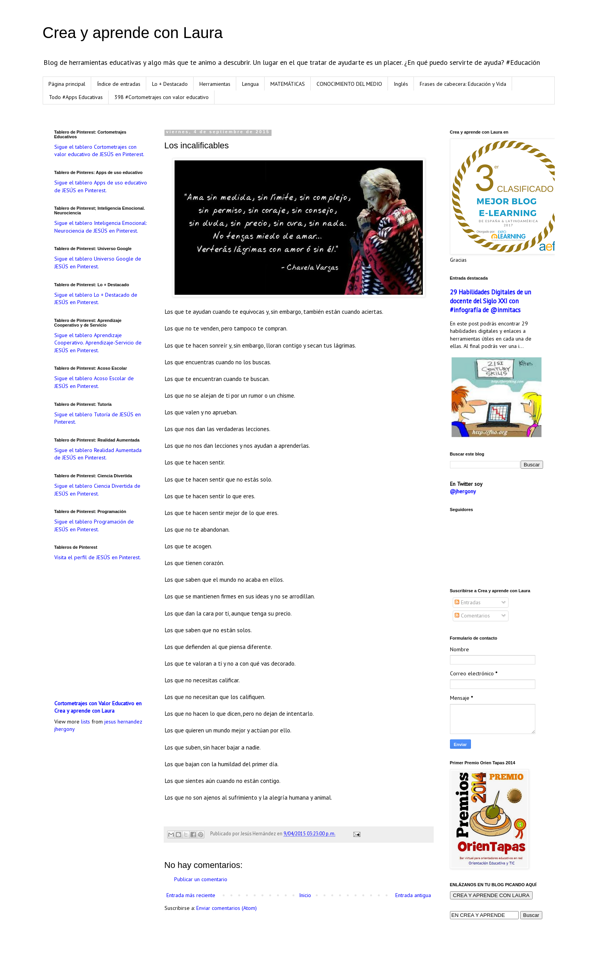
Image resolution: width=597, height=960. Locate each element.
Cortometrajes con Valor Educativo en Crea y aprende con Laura (98, 707)
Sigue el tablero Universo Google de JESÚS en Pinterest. (97, 262)
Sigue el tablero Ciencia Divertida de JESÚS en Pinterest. (97, 489)
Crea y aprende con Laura (133, 32)
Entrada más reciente (190, 895)
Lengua (250, 83)
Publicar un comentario (200, 879)
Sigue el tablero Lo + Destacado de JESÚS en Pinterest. (95, 298)
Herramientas (214, 83)
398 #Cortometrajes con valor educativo (161, 97)
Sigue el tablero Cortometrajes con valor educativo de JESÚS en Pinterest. (99, 150)
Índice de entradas (118, 83)
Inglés (401, 83)
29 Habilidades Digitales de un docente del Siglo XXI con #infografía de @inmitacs (490, 301)
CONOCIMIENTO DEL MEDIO (349, 83)
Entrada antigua (413, 895)
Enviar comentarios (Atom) (226, 907)
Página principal (66, 83)
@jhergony (463, 491)
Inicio (305, 895)
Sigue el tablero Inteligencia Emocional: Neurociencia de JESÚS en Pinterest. (100, 226)
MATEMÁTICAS (287, 83)
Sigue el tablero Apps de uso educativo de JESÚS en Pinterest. (100, 186)
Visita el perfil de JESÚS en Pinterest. (97, 557)
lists (85, 721)
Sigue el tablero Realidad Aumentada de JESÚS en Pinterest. (98, 454)
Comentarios (472, 615)
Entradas (468, 602)
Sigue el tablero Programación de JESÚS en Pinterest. (94, 525)
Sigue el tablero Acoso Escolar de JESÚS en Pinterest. (94, 382)
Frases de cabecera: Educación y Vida (463, 83)
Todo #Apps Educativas (76, 97)
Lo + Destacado (170, 83)
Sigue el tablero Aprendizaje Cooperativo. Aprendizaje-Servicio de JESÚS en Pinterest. (98, 343)
